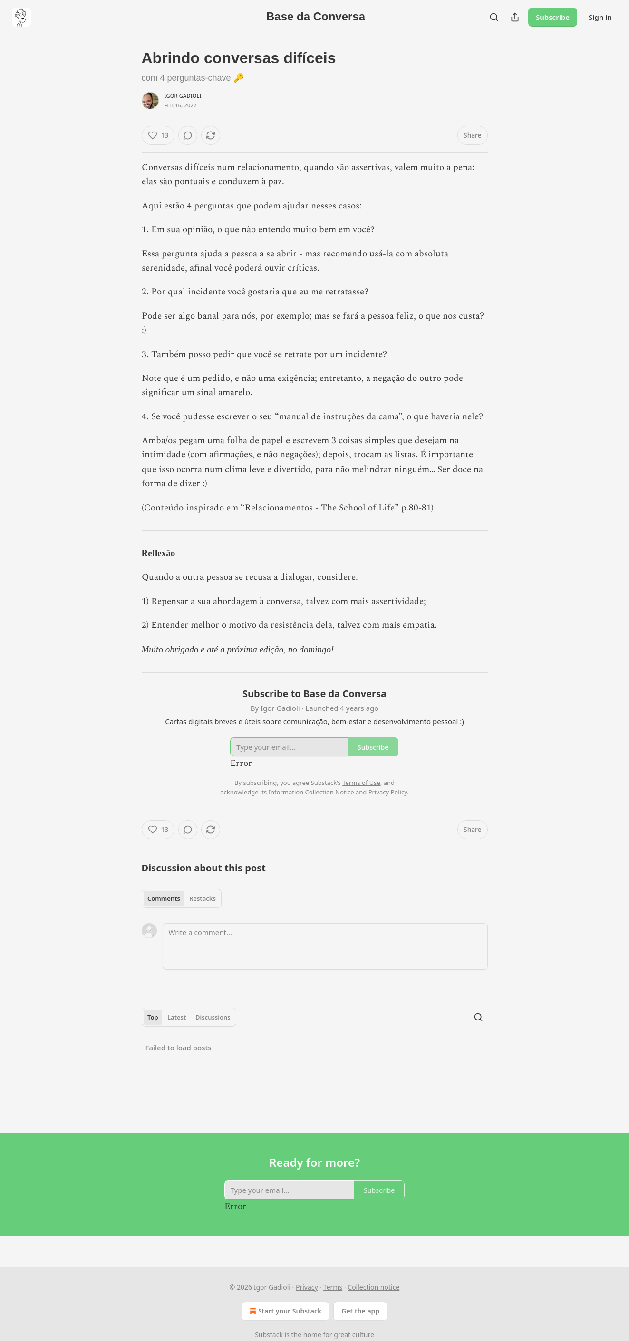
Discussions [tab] (213, 1017)
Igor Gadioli (183, 95)
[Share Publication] (514, 17)
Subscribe (553, 17)
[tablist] (182, 898)
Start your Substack (284, 1311)
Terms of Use (361, 782)
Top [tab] (152, 1017)
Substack (269, 1334)
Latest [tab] (176, 1017)
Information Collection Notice (311, 792)
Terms (332, 1287)
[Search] (493, 17)
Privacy (307, 1287)
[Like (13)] (158, 135)
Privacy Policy (387, 792)
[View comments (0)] (187, 135)
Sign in (600, 17)
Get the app (360, 1310)
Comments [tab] (163, 898)
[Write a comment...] (325, 946)
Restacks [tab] (202, 898)
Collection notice (373, 1287)
